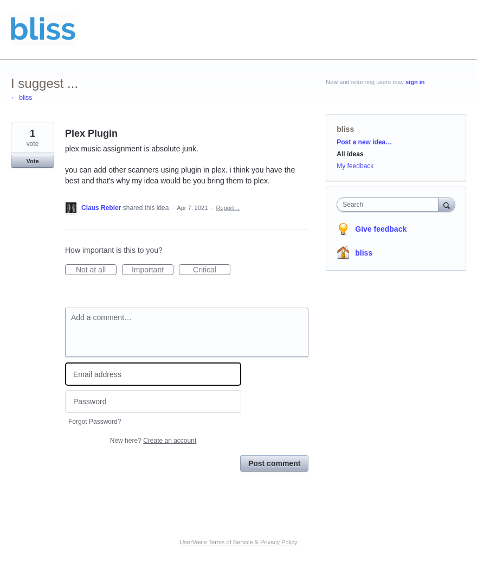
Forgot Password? (94, 421)
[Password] (153, 401)
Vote (32, 161)
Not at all (96, 270)
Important (152, 270)
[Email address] (153, 374)
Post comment (274, 463)
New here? (153, 440)
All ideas (350, 154)
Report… (228, 208)
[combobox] (389, 204)
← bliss (21, 97)
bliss (345, 129)
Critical (211, 270)
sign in (414, 82)
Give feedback (381, 229)
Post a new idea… (364, 142)
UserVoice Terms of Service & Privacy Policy (239, 542)
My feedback (355, 166)
